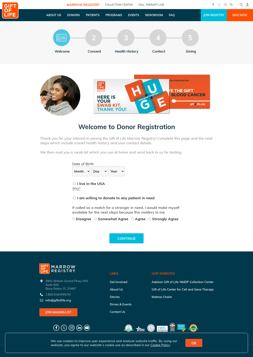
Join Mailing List (58, 312)
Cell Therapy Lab (151, 4)
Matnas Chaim (162, 297)
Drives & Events (121, 304)
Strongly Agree (163, 219)
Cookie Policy (160, 345)
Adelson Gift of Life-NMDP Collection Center (183, 282)
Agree (138, 219)
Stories (115, 297)
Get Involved (118, 282)
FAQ (172, 15)
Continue (126, 238)
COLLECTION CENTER (119, 4)
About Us (116, 289)
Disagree (82, 219)
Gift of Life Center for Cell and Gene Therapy (183, 289)
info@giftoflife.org (58, 300)
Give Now (239, 15)
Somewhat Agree (111, 219)
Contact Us (117, 312)
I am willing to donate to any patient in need (113, 198)
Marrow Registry (83, 5)
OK (193, 343)
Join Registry (213, 15)
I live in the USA (89, 183)
